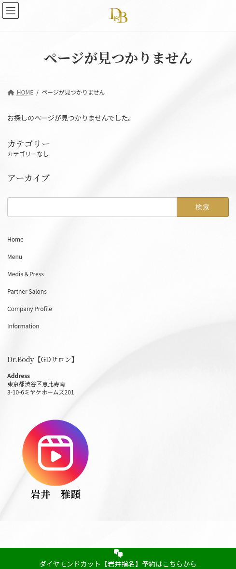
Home (18, 239)
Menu (14, 256)
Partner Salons (27, 291)
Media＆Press (25, 274)
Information (23, 326)
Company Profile (29, 308)
